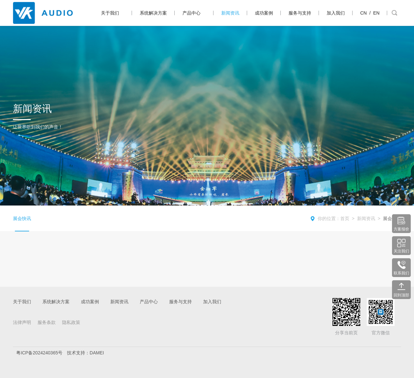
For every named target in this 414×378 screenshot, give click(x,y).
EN (376, 13)
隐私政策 (71, 322)
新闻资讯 (230, 13)
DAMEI (97, 352)
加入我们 (336, 13)
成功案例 (264, 13)
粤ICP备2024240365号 (39, 352)
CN (363, 13)
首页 (344, 218)
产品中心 (191, 13)
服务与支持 (300, 13)
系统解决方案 (153, 13)
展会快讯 (22, 218)
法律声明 (22, 322)
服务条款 (47, 322)
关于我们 (110, 13)
